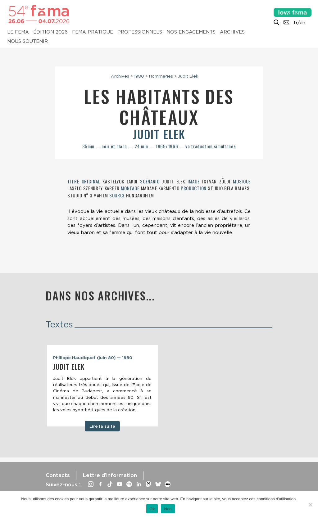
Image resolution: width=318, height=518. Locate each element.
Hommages (161, 76)
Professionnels (139, 32)
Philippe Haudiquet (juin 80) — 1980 (92, 357)
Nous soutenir (27, 41)
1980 (139, 76)
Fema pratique (92, 32)
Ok (152, 509)
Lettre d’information (110, 475)
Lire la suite (102, 426)
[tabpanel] (102, 385)
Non (168, 509)
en (302, 22)
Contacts (58, 475)
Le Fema (18, 32)
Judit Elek (188, 76)
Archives (232, 32)
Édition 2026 (50, 32)
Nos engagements (191, 32)
